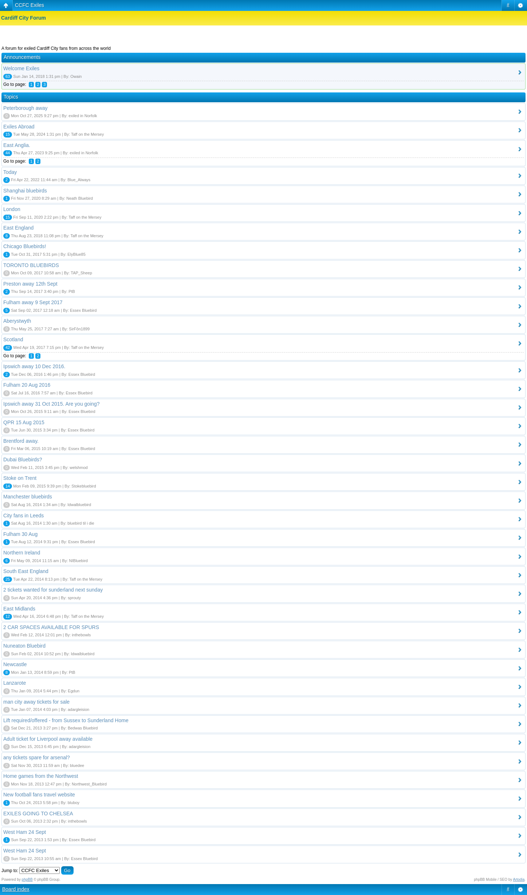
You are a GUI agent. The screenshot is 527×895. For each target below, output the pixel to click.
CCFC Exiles (29, 5)
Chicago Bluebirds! (24, 246)
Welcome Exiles (21, 68)
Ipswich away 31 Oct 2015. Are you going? (51, 404)
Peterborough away (25, 108)
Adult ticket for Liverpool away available (48, 739)
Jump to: (9, 870)
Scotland (13, 339)
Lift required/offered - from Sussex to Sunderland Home (66, 720)
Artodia (519, 880)
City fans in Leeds (23, 515)
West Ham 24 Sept (24, 832)
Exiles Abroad (19, 127)
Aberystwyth (17, 321)
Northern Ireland (21, 553)
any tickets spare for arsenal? (36, 757)
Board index (16, 889)
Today (10, 172)
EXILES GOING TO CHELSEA (38, 813)
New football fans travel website (39, 794)
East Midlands (19, 609)
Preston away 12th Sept (30, 284)
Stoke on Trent (19, 478)
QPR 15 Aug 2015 (23, 422)
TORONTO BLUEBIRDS (31, 265)
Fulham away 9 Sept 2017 (33, 302)
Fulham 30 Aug (20, 534)
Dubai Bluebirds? (22, 459)
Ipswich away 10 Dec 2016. (34, 366)
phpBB (27, 880)
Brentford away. (21, 441)
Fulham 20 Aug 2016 (26, 385)
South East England (25, 571)
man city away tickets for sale (36, 702)
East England (18, 228)
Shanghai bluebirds (25, 191)
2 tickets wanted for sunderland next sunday (53, 590)
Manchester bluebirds (27, 497)
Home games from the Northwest (40, 776)
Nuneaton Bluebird (24, 646)
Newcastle (15, 664)
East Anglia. (16, 145)
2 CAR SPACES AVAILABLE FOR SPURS (51, 627)
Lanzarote (14, 683)
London (11, 209)
